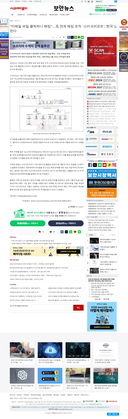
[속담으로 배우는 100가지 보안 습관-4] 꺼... (24, 292)
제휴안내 (69, 395)
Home (11, 21)
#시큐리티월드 (32, 14)
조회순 (91, 235)
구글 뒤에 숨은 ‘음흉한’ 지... (101, 208)
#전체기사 (21, 14)
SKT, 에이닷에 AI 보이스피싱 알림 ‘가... (101, 225)
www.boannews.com (45, 201)
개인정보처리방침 (35, 395)
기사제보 (24, 1)
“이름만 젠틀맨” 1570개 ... (100, 213)
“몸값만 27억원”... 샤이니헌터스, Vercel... (102, 114)
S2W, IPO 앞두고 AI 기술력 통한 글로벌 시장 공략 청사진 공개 (32, 241)
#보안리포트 (53, 14)
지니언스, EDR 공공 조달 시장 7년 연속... (101, 220)
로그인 (11, 1)
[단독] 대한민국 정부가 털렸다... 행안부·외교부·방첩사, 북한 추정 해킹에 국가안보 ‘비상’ (41, 243)
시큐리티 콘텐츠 (110, 14)
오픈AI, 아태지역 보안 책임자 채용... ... (101, 230)
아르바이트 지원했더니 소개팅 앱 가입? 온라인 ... (26, 296)
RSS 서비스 (85, 395)
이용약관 (26, 395)
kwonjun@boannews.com (65, 409)
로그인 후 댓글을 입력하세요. (41, 308)
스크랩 (30, 1)
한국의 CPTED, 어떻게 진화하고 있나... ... (24, 300)
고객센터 (62, 395)
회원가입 (17, 1)
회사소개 (12, 395)
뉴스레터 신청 (37, 1)
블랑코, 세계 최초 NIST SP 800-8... (99, 222)
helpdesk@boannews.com (95, 404)
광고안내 (19, 395)
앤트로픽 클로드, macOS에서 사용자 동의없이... (64, 300)
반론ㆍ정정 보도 (113, 414)
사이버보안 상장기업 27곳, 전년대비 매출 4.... (63, 292)
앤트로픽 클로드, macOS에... (101, 206)
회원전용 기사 (96, 14)
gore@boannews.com (28, 196)
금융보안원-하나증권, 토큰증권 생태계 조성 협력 (64, 288)
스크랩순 (112, 235)
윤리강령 (56, 395)
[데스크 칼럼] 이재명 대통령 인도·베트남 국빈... (64, 296)
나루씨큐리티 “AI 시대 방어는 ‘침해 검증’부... (25, 288)
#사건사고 (43, 14)
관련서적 (76, 395)
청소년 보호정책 (47, 395)
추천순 (102, 235)
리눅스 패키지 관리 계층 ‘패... (102, 211)
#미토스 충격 (64, 14)
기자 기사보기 (76, 207)
